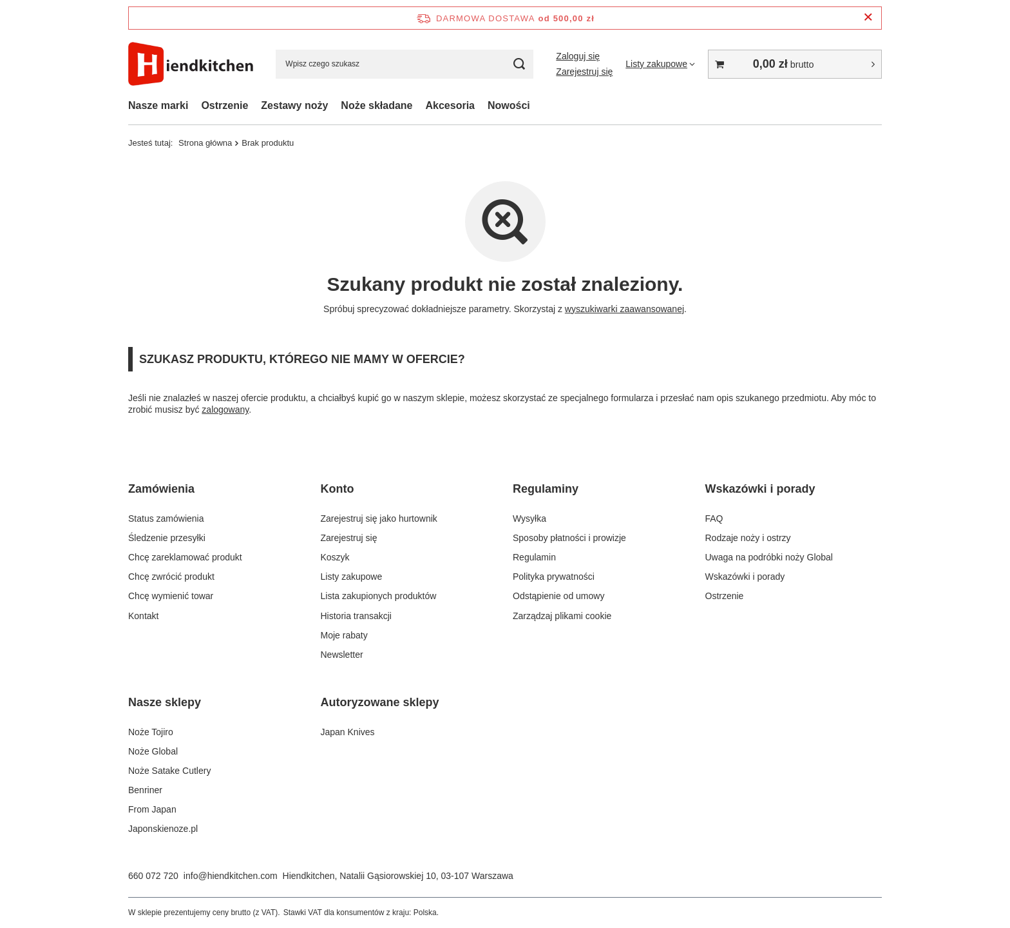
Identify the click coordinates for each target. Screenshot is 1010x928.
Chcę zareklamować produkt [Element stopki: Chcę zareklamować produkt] (185, 557)
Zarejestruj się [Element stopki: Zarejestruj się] (349, 538)
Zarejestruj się (584, 71)
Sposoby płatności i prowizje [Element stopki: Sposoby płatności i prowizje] (569, 538)
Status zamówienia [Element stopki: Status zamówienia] (166, 518)
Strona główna (205, 143)
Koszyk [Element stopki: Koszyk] (335, 557)
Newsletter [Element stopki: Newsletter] (342, 654)
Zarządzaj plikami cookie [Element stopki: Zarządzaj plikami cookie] (562, 616)
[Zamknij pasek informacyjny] (868, 17)
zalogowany (225, 409)
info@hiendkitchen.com (231, 876)
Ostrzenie (224, 105)
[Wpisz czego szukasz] (404, 64)
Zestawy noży (294, 105)
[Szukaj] (518, 64)
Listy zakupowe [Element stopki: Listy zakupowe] (352, 576)
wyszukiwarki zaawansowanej (624, 309)
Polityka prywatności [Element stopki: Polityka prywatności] (554, 576)
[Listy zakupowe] (660, 64)
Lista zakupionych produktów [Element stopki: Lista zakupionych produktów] (379, 596)
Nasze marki (158, 105)
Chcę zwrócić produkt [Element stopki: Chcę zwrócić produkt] (171, 576)
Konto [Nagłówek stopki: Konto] (337, 488)
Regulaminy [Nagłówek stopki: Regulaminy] (545, 488)
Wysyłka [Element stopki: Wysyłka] (529, 518)
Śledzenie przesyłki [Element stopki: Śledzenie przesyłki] (166, 538)
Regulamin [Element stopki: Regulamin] (534, 557)
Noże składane (376, 105)
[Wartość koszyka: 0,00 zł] (795, 64)
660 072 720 (153, 876)
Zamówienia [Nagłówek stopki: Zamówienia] (161, 488)
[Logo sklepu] (190, 64)
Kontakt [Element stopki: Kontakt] (143, 616)
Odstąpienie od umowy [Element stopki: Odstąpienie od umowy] (558, 596)
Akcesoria (450, 105)
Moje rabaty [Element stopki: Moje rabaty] (344, 635)
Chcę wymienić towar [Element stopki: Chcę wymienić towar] (170, 596)
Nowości (509, 105)
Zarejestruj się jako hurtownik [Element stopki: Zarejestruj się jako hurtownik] (379, 518)
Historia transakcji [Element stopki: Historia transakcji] (356, 616)
